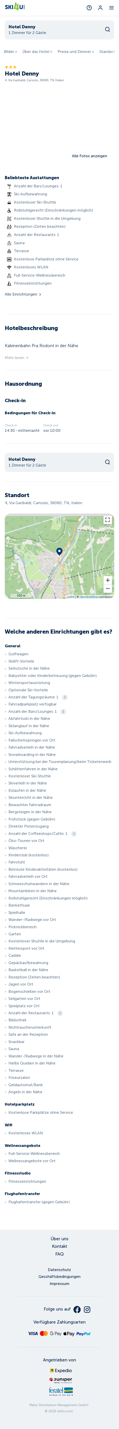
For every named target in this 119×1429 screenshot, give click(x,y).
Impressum (59, 1284)
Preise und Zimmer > (76, 52)
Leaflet (71, 596)
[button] (108, 580)
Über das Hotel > (37, 52)
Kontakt (59, 1246)
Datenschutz (59, 1270)
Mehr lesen (17, 358)
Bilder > (10, 52)
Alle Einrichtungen (23, 294)
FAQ (59, 1254)
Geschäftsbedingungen (59, 1276)
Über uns (59, 1238)
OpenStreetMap (89, 596)
